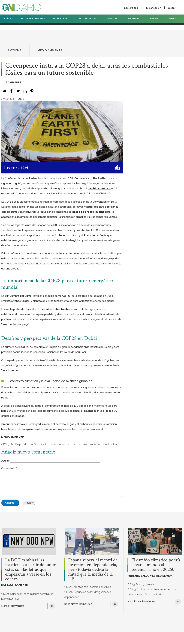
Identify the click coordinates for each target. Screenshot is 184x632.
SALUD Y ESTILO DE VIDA (156, 575)
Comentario (8, 468)
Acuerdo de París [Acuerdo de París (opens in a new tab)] (95, 235)
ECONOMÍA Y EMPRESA (33, 18)
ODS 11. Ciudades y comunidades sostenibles (27, 593)
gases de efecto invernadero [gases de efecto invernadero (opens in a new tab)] (91, 211)
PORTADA (7, 585)
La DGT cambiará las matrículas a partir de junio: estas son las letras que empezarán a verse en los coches (30, 569)
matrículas (7, 598)
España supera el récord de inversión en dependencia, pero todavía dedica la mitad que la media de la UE (93, 569)
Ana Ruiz (15, 82)
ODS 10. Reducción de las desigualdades (87, 592)
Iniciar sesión (153, 7)
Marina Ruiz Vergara (12, 605)
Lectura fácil (131, 7)
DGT (16, 598)
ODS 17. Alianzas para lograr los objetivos (57, 444)
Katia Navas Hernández (78, 604)
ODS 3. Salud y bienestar (141, 584)
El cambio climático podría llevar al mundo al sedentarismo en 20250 (156, 565)
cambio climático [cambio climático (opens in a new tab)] (99, 188)
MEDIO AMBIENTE (49, 50)
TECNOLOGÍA (61, 18)
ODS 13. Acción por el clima (17, 444)
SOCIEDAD (134, 18)
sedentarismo (168, 589)
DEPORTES (113, 18)
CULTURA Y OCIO (88, 18)
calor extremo (135, 594)
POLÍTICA (8, 18)
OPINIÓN (154, 18)
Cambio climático (107, 444)
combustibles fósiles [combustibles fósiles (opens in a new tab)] (56, 309)
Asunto (5, 460)
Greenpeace (88, 444)
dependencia (71, 597)
